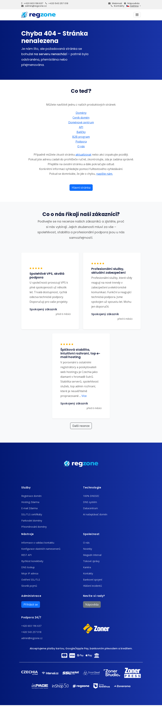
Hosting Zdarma (30, 502)
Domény (81, 113)
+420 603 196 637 (32, 3)
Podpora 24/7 (31, 617)
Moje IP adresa (29, 573)
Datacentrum (90, 508)
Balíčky (81, 132)
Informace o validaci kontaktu (37, 542)
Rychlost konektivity (32, 561)
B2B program (81, 137)
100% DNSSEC (91, 496)
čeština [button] (132, 6)
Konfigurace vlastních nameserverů (40, 548)
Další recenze (81, 426)
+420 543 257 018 (56, 3)
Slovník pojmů (29, 585)
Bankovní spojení (92, 579)
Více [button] (83, 396)
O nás (81, 146)
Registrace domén (31, 496)
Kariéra (87, 567)
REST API (26, 555)
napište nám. (104, 174)
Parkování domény (31, 520)
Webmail (115, 3)
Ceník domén (81, 117)
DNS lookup (28, 567)
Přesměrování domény (34, 526)
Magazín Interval (92, 555)
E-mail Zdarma (29, 508)
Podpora (81, 141)
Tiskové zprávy (91, 561)
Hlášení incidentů (92, 585)
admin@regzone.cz (34, 6)
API (81, 127)
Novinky (87, 548)
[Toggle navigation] (137, 14)
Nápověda (131, 3)
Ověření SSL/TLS (30, 579)
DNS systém (90, 502)
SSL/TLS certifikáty (31, 514)
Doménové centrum (81, 122)
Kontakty (117, 6)
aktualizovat (83, 154)
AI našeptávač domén (95, 514)
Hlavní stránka (81, 187)
